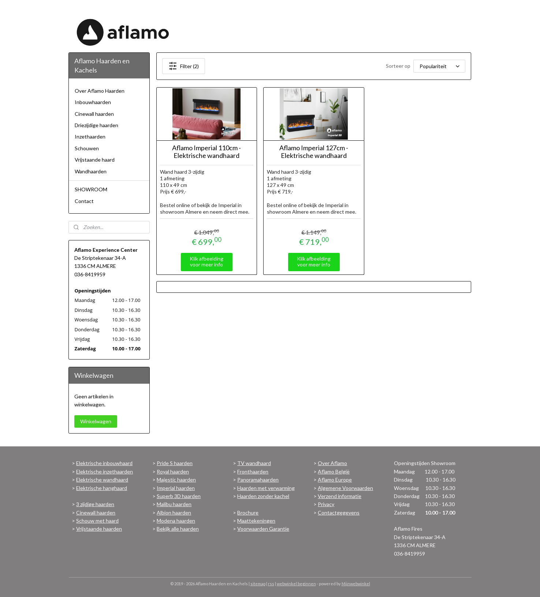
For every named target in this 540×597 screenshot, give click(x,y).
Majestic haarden (176, 479)
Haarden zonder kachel (263, 496)
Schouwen (87, 148)
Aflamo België (334, 471)
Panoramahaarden (258, 479)
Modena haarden (176, 520)
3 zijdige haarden (95, 504)
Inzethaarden (90, 136)
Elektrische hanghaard (101, 488)
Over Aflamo (332, 463)
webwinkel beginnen (296, 583)
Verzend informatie (339, 496)
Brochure (247, 512)
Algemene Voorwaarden (345, 488)
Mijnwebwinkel (356, 583)
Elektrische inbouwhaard (104, 463)
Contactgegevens (339, 512)
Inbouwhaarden (93, 102)
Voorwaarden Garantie (263, 529)
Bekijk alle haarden (178, 529)
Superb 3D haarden (179, 496)
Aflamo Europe (335, 479)
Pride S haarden (175, 463)
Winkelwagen (95, 421)
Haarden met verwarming (266, 488)
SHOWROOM (91, 189)
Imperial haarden (176, 488)
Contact (84, 201)
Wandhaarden (91, 171)
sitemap (257, 583)
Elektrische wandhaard (102, 479)
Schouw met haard (97, 520)
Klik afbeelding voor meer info (207, 261)
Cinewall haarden (94, 114)
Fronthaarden (252, 471)
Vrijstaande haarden (99, 529)
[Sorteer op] (439, 66)
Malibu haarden (174, 504)
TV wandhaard (254, 463)
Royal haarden (173, 471)
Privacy (326, 504)
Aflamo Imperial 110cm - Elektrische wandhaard (206, 152)
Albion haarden (174, 512)
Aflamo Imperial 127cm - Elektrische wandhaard (313, 152)
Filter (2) (183, 66)
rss (271, 583)
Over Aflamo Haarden (99, 91)
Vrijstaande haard (95, 159)
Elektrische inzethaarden (104, 471)
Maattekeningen (256, 520)
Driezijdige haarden (96, 125)
